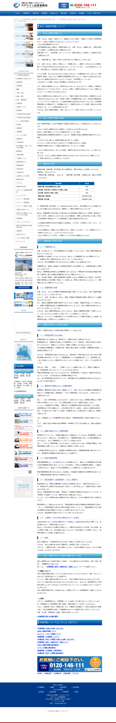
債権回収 (53, 692)
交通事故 (41, 687)
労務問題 (66, 692)
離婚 (52, 687)
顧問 (76, 692)
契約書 (41, 692)
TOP (35, 19)
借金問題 (76, 687)
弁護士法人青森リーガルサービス (23, 487)
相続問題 (63, 687)
